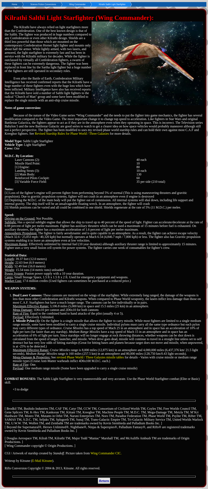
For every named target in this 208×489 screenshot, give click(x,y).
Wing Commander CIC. (106, 453)
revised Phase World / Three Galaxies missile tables (90, 357)
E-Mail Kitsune (42, 460)
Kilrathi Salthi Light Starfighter (112, 4)
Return (104, 481)
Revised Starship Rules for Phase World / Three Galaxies (72, 133)
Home (14, 4)
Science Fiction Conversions (43, 4)
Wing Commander (77, 4)
